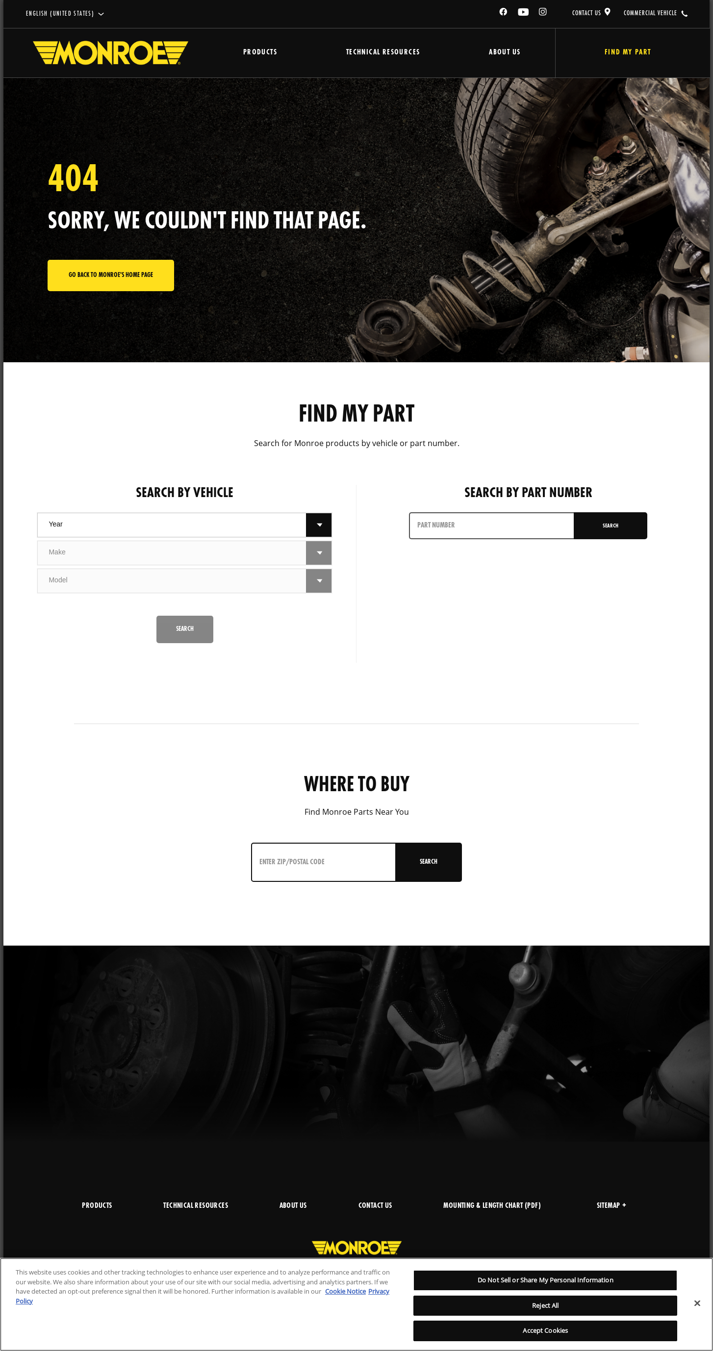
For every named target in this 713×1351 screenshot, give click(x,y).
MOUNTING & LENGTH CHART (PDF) (492, 1206)
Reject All (545, 1305)
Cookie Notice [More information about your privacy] (345, 1291)
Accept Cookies (545, 1330)
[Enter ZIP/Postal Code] (324, 862)
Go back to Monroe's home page (111, 275)
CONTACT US (586, 13)
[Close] (697, 1303)
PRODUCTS (97, 1206)
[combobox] (172, 525)
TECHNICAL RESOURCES (195, 1206)
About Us (504, 52)
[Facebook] (503, 13)
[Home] (110, 53)
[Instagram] (543, 13)
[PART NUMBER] (492, 525)
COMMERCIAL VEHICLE (650, 13)
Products (260, 52)
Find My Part (628, 52)
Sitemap (612, 1206)
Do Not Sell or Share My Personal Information (545, 1280)
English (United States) (60, 14)
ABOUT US (293, 1206)
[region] (356, 1304)
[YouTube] (524, 13)
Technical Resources (383, 52)
